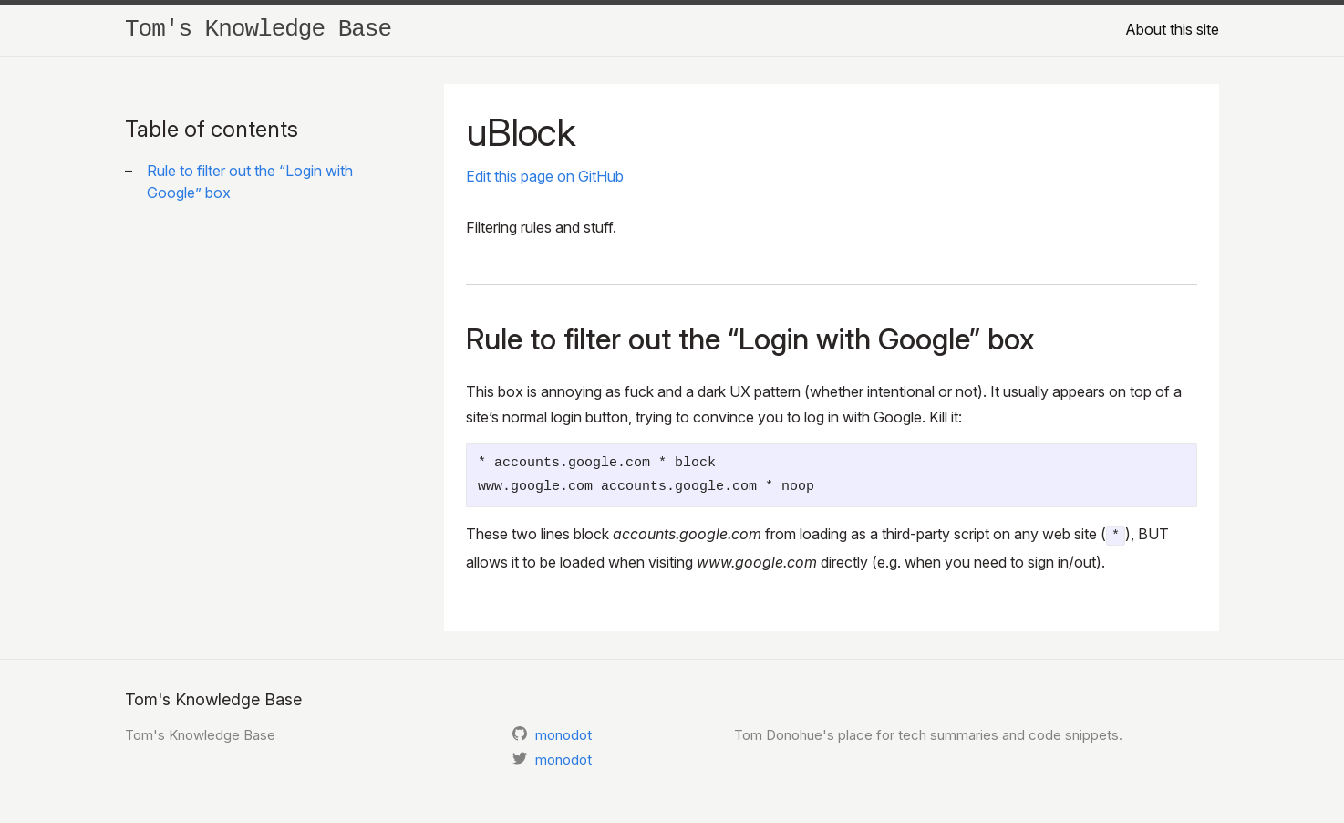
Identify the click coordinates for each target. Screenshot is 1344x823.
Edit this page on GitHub (545, 176)
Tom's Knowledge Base (258, 29)
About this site (1172, 29)
